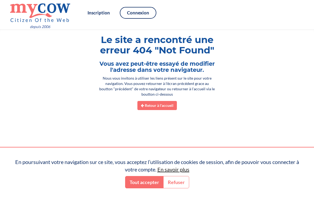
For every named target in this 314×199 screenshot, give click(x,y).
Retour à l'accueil (157, 105)
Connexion (138, 12)
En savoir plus (173, 169)
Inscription (99, 12)
